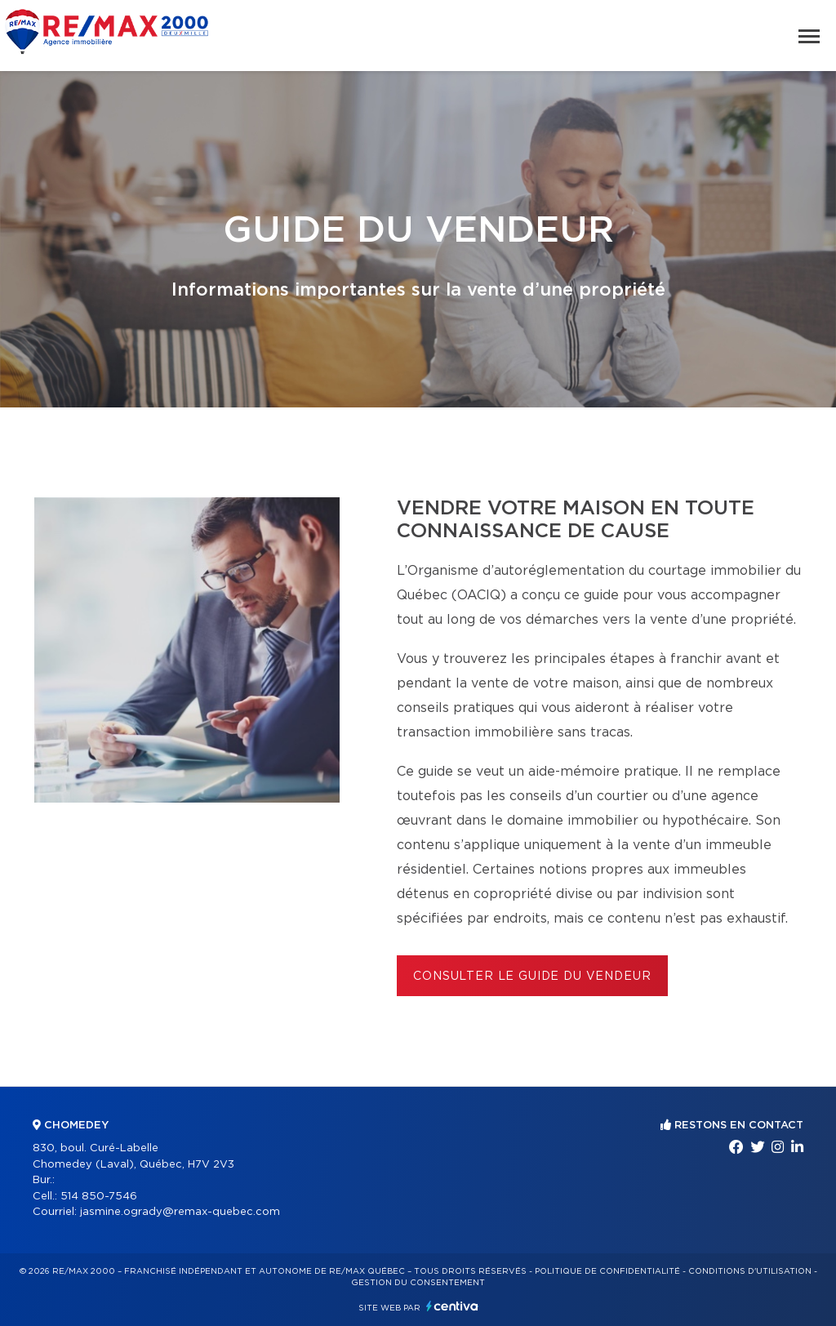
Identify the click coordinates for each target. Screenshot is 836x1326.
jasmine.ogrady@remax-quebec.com (180, 1212)
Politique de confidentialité (607, 1271)
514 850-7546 (98, 1196)
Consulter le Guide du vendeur (532, 976)
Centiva (452, 1306)
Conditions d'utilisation (750, 1271)
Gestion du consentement (418, 1283)
